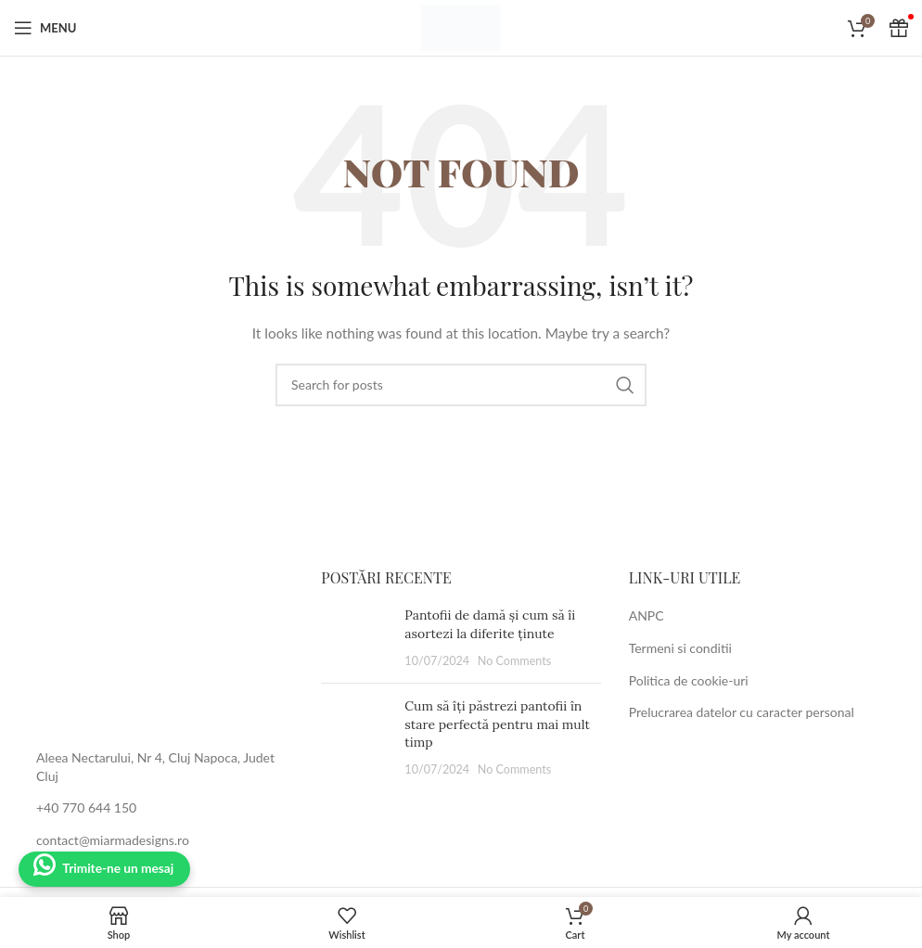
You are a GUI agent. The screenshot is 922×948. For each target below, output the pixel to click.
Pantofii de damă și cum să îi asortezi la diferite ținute (489, 624)
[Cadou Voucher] (898, 27)
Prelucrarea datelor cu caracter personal (741, 712)
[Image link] (153, 647)
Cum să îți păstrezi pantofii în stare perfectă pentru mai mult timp (497, 724)
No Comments (515, 661)
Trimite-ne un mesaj (120, 869)
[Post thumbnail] (356, 638)
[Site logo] (461, 26)
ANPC (646, 615)
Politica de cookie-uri (689, 680)
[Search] (461, 385)
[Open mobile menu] (45, 27)
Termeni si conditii (680, 648)
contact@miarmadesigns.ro (112, 840)
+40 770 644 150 (86, 807)
